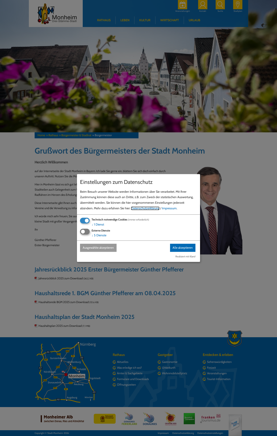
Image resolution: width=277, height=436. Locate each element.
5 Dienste (99, 235)
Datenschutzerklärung (145, 208)
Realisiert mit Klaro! (185, 256)
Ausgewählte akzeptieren (99, 247)
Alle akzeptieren (182, 247)
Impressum (169, 208)
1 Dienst (98, 224)
